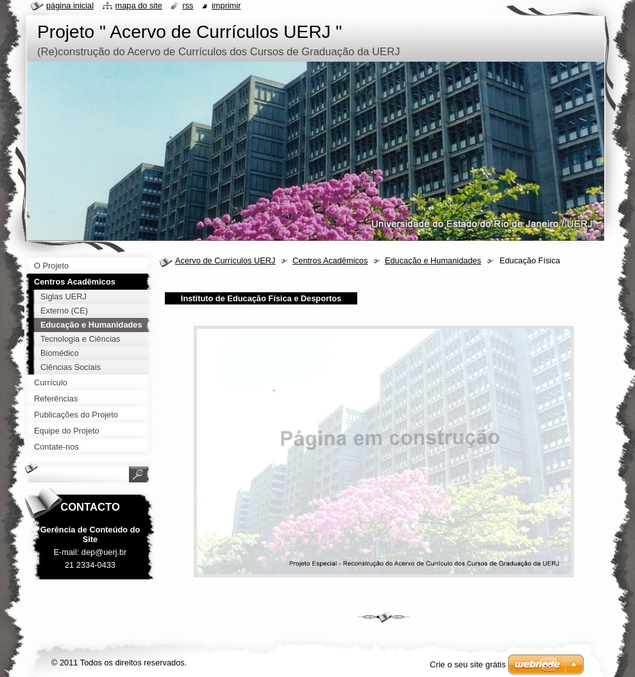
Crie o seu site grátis (468, 664)
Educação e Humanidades (433, 260)
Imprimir (226, 5)
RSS (187, 5)
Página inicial (70, 5)
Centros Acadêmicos (330, 260)
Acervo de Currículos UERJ (225, 260)
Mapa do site (138, 5)
